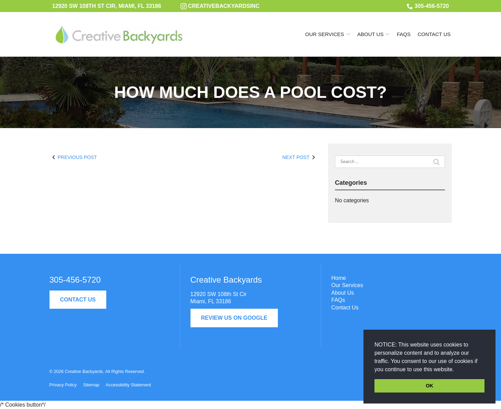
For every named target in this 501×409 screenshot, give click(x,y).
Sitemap (91, 384)
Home (338, 278)
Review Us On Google (234, 318)
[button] (457, 370)
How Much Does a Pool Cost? (250, 92)
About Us (370, 34)
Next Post (300, 157)
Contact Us (433, 34)
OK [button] (429, 385)
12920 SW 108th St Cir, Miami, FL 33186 (106, 6)
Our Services (324, 34)
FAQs (404, 34)
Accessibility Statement (128, 384)
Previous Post (73, 157)
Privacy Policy (63, 384)
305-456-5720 (428, 6)
